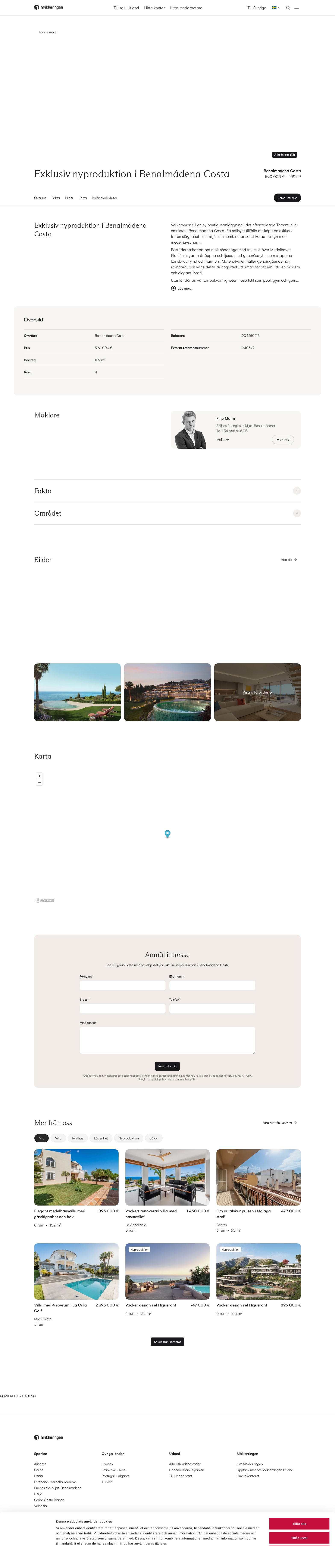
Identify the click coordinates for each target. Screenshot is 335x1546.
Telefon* (174, 999)
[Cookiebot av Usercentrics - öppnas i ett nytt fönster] (27, 1537)
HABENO (29, 1396)
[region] (167, 837)
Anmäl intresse (287, 198)
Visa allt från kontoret (280, 1123)
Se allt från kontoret (167, 1341)
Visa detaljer (232, 1537)
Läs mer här (187, 1075)
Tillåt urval (299, 1507)
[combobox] (275, 8)
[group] (167, 1138)
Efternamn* (177, 976)
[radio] (41, 1138)
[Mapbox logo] (44, 900)
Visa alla (289, 560)
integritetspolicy (157, 1079)
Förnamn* (86, 976)
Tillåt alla (299, 1493)
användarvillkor (181, 1079)
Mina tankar (88, 1022)
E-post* (85, 999)
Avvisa (299, 1521)
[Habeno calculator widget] (32, 1377)
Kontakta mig (167, 1066)
